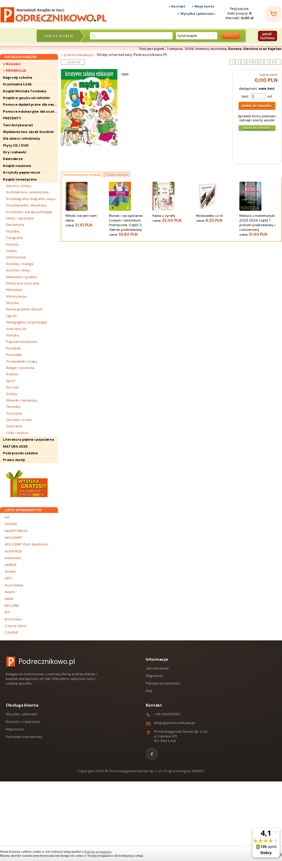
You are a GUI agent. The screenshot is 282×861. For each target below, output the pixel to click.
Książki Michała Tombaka (24, 91)
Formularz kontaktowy (24, 736)
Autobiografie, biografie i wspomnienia (32, 199)
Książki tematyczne (20, 179)
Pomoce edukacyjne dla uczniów (30, 111)
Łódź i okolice (17, 432)
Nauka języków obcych (24, 309)
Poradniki (13, 348)
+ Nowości (12, 64)
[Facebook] (152, 754)
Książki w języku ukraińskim (26, 98)
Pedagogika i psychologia (26, 322)
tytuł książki (187, 35)
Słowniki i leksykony (21, 400)
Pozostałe (14, 354)
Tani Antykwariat (18, 125)
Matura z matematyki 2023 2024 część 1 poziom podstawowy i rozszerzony (258, 225)
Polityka (12, 335)
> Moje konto (203, 6)
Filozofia (12, 231)
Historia (12, 244)
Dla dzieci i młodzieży (21, 138)
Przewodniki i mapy (21, 361)
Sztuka (11, 394)
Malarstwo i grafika (21, 277)
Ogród (11, 316)
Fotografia (14, 237)
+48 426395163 (167, 714)
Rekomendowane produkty (83, 174)
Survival (12, 387)
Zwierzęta (14, 426)
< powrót (73, 62)
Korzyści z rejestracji (23, 721)
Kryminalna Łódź (17, 84)
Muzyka (12, 302)
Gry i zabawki (14, 152)
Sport (10, 381)
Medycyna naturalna (22, 283)
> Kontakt (176, 6)
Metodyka (14, 289)
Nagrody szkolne (17, 77)
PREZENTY (12, 118)
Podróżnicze (16, 329)
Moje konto (15, 729)
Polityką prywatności (97, 851)
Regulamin (154, 675)
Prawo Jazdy (14, 459)
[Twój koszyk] (273, 13)
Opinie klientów (117, 174)
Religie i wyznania (20, 367)
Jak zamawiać (157, 668)
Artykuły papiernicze (21, 172)
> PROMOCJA (14, 70)
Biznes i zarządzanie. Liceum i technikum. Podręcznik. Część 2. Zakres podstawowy (128, 225)
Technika (13, 406)
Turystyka (14, 413)
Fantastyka (15, 224)
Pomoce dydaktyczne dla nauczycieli (30, 104)
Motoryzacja (16, 296)
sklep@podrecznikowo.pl (174, 722)
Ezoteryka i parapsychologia (29, 212)
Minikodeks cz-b (215, 218)
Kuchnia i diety (18, 270)
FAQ (149, 691)
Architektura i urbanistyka (27, 192)
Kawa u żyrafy (171, 218)
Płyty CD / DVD (16, 145)
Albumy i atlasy (18, 185)
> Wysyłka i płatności (195, 13)
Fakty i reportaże (20, 218)
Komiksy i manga (19, 264)
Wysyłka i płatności (22, 714)
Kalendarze (13, 158)
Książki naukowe (17, 165)
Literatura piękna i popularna (28, 439)
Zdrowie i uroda (19, 419)
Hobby (11, 250)
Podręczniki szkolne (20, 453)
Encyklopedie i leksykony (26, 205)
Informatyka (16, 257)
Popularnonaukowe (21, 341)
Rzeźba (12, 374)
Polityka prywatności (163, 683)
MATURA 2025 (15, 446)
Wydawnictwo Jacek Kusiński (28, 131)
